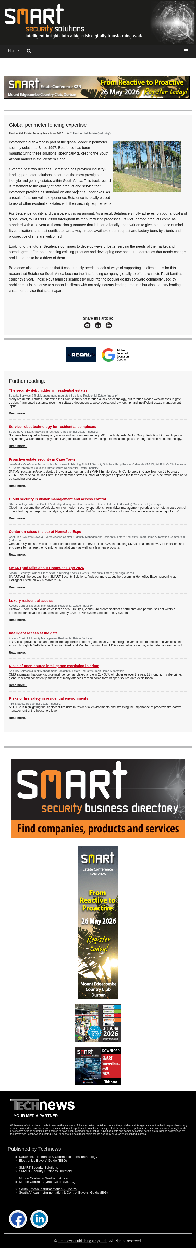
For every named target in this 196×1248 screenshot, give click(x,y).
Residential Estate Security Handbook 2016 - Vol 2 (40, 133)
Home (13, 50)
